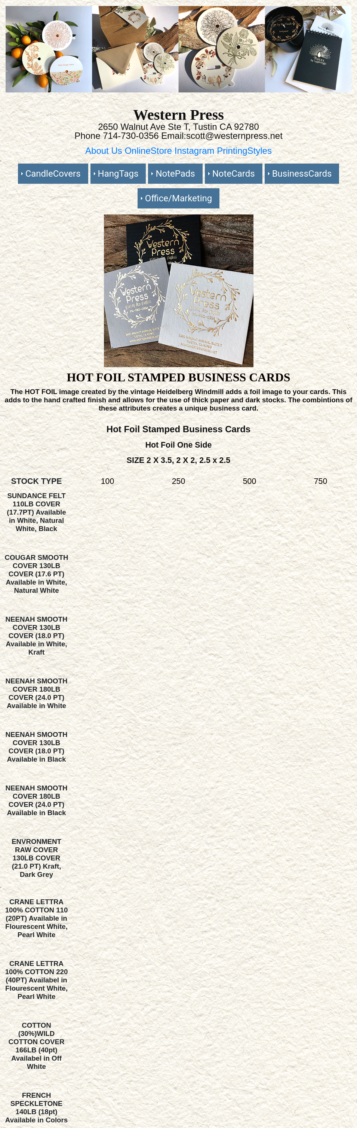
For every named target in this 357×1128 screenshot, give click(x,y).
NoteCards (233, 173)
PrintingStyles (244, 151)
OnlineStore (149, 151)
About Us (104, 151)
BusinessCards (302, 173)
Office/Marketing (178, 198)
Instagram (196, 151)
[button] (32, 49)
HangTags (118, 173)
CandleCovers (53, 173)
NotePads (175, 173)
